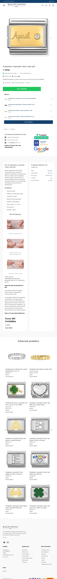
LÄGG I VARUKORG (28, 122)
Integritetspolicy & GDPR (46, 564)
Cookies (43, 560)
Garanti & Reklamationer (27, 558)
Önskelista (12, 129)
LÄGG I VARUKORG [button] (22, 89)
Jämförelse (43, 562)
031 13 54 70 (5, 556)
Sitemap (4, 537)
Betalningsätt (25, 560)
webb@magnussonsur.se (8, 554)
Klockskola (43, 554)
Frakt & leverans (7, 83)
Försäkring (24, 562)
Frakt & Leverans (25, 554)
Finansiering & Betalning (18, 83)
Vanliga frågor (25, 556)
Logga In (5, 571)
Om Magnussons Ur (45, 549)
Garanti (27, 83)
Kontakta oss (25, 549)
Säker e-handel (44, 556)
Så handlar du (25, 551)
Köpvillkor (43, 558)
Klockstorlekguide (45, 551)
